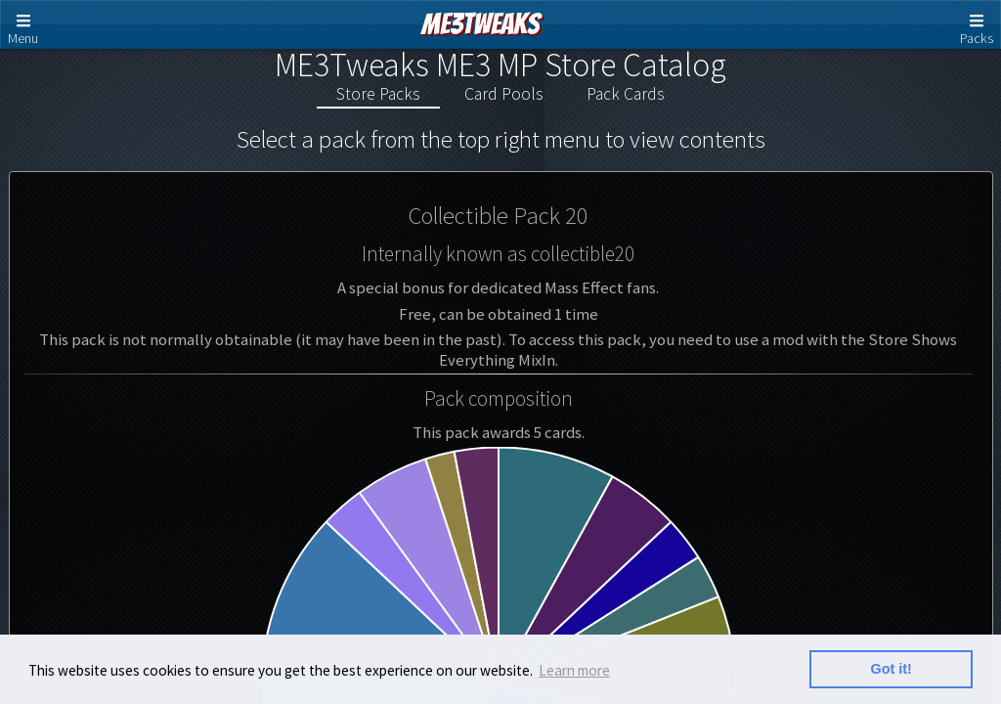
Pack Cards (626, 94)
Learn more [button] (574, 670)
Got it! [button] (891, 669)
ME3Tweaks (480, 24)
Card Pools (504, 94)
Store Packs (378, 94)
